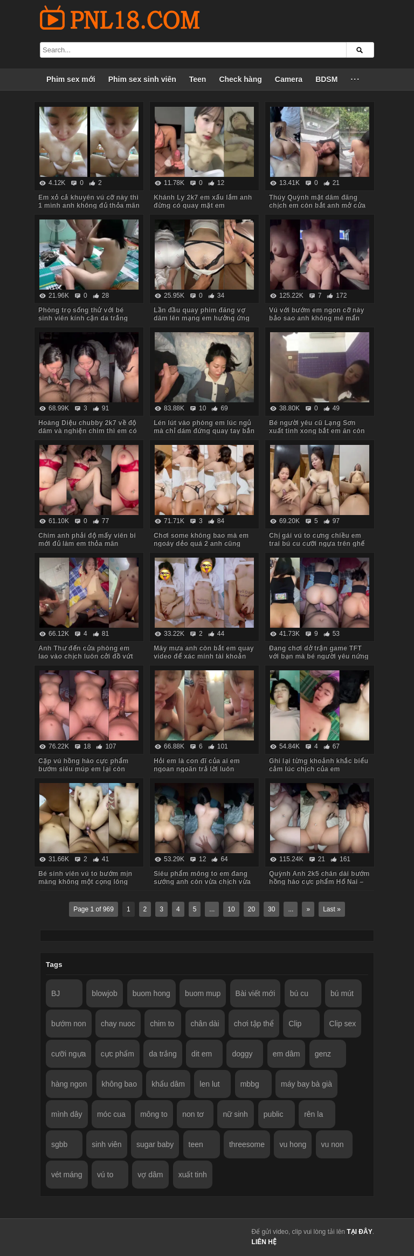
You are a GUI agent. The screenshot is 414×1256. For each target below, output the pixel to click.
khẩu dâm (168, 1084)
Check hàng (240, 79)
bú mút (342, 993)
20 (251, 909)
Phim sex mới (70, 79)
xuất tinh (192, 1174)
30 (271, 909)
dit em (201, 1053)
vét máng (66, 1174)
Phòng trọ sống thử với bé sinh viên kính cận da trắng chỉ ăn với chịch (83, 318)
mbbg (249, 1084)
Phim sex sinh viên (142, 79)
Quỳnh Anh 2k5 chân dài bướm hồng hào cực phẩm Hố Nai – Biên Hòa (319, 882)
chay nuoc (118, 1023)
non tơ (193, 1114)
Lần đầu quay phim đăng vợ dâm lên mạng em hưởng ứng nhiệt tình (202, 318)
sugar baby (155, 1144)
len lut (209, 1084)
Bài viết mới (255, 993)
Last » (332, 909)
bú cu (299, 993)
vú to (105, 1174)
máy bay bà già (306, 1084)
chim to (162, 1023)
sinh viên (106, 1144)
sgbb (59, 1144)
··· (355, 79)
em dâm (286, 1053)
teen (196, 1144)
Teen (197, 79)
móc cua (111, 1114)
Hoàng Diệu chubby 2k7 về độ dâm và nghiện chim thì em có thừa (87, 431)
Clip (294, 1023)
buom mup (202, 993)
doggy (242, 1053)
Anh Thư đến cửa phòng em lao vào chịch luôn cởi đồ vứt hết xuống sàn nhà (85, 656)
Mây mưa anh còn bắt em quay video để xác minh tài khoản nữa (204, 656)
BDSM (326, 79)
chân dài (205, 1023)
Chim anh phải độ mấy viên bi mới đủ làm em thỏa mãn (87, 539)
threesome (247, 1144)
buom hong (151, 993)
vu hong (292, 1144)
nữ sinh (235, 1114)
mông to (154, 1114)
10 (230, 909)
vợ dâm (150, 1174)
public (274, 1114)
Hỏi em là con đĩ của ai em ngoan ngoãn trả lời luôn (197, 765)
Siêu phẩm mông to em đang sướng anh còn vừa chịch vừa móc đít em (202, 882)
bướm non (68, 1023)
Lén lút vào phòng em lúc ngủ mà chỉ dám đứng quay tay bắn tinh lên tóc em (204, 431)
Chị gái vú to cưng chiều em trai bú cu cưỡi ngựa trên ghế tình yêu (317, 543)
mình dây (66, 1114)
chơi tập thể (254, 1023)
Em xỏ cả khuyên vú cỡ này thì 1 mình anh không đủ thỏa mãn (89, 201)
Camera (288, 79)
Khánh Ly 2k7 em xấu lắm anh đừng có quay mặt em (203, 201)
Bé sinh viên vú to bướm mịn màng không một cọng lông (85, 878)
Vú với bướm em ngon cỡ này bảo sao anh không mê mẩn (316, 314)
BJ (55, 993)
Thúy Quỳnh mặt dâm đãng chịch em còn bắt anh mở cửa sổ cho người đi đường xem (317, 205)
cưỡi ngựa (68, 1053)
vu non (332, 1144)
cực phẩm (117, 1053)
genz (323, 1053)
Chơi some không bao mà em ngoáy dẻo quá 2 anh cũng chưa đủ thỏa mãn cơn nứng (201, 543)
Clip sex (342, 1023)
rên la (313, 1114)
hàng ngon (69, 1084)
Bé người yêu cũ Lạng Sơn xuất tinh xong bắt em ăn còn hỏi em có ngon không (317, 431)
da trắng (163, 1053)
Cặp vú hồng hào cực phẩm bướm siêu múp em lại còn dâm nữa (83, 769)
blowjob (104, 993)
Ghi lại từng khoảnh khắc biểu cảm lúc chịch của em (318, 765)
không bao (119, 1084)
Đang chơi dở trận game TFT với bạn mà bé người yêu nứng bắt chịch (319, 656)
